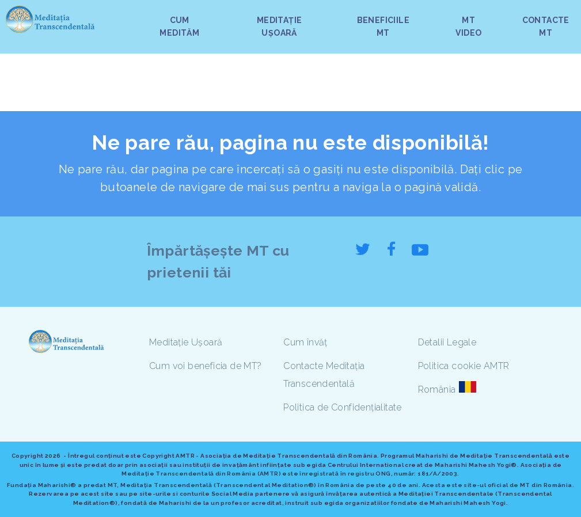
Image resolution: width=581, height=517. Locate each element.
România (437, 389)
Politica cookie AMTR (464, 365)
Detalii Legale (447, 342)
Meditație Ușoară (185, 342)
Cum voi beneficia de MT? (205, 365)
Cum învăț (305, 342)
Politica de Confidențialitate (342, 407)
